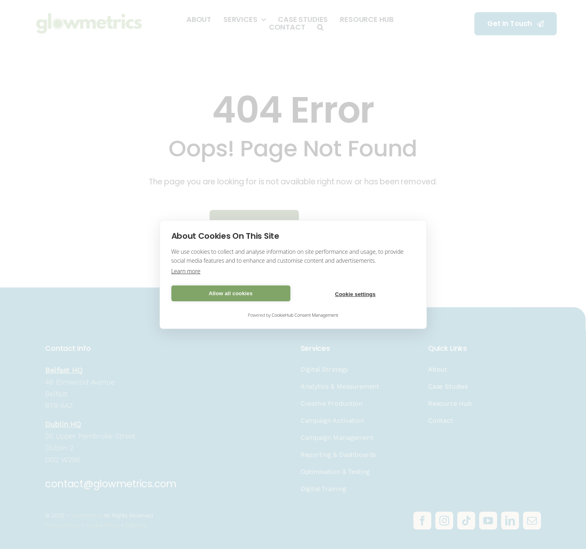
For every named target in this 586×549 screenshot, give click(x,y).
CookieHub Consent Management (305, 315)
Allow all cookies (231, 293)
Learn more (186, 271)
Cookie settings (355, 294)
